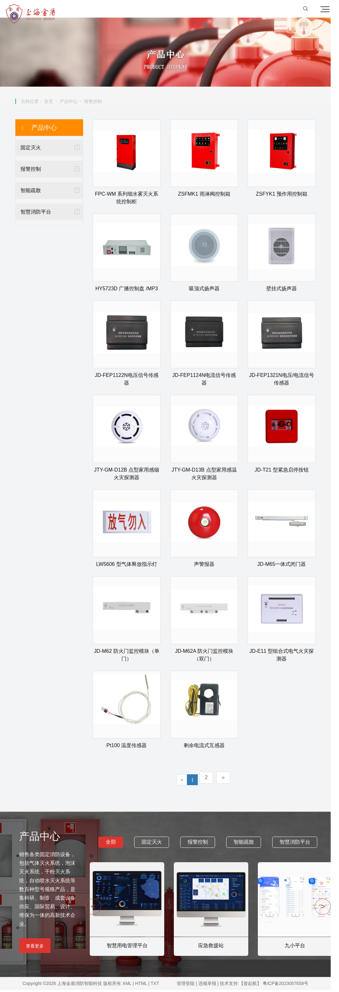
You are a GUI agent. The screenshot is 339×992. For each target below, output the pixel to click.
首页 (52, 102)
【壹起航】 (255, 985)
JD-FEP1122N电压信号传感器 (131, 380)
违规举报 (213, 985)
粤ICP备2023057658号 (291, 985)
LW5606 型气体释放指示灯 (130, 566)
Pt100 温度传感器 (131, 747)
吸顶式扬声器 (208, 290)
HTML (144, 985)
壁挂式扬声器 (285, 290)
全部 (115, 844)
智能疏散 (35, 192)
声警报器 (208, 566)
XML (129, 985)
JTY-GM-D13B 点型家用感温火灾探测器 (208, 475)
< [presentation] (95, 908)
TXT (157, 985)
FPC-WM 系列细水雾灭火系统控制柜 (130, 199)
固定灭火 (35, 149)
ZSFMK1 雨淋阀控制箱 (208, 196)
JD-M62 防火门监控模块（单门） (130, 656)
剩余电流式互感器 (208, 747)
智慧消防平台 (40, 213)
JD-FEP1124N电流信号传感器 (208, 380)
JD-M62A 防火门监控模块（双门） (208, 656)
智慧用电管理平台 (129, 947)
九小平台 (297, 947)
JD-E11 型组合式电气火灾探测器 (285, 656)
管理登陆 (191, 985)
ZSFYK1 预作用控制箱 (286, 196)
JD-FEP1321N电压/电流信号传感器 (285, 380)
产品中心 (73, 102)
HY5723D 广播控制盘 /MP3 (130, 290)
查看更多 (35, 947)
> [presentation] (330, 908)
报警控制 (97, 102)
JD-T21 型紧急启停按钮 (286, 471)
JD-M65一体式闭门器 (285, 566)
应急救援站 (213, 947)
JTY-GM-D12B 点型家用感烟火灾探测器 (130, 475)
